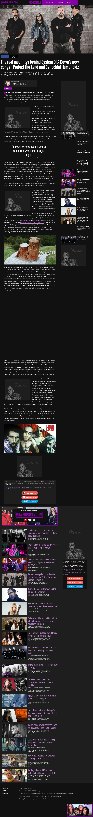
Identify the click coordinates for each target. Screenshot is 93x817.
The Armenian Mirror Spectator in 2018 (31, 222)
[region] (73, 106)
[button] (5, 56)
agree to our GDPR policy (43, 799)
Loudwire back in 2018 (18, 360)
